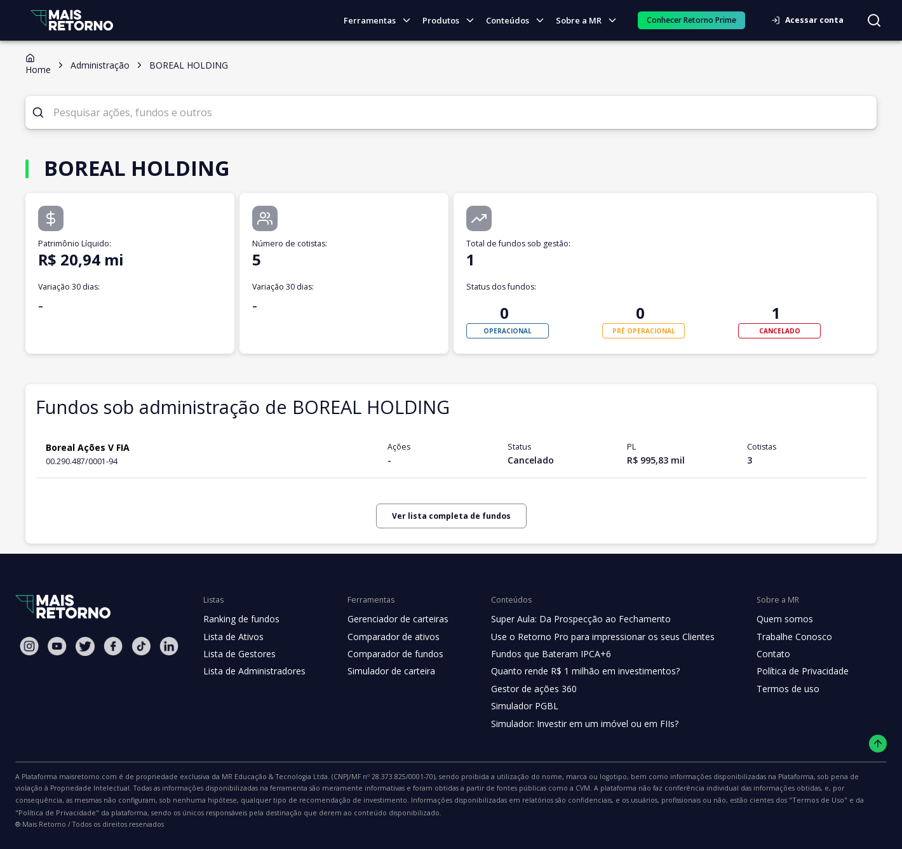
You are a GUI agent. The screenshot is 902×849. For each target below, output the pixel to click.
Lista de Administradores (251, 671)
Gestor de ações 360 (524, 689)
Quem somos (766, 619)
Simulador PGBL (516, 706)
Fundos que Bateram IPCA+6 (541, 654)
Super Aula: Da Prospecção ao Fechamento (569, 619)
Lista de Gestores (238, 654)
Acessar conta (811, 20)
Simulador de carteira (384, 671)
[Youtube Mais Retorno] (57, 646)
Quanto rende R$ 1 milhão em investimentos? (573, 671)
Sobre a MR (589, 21)
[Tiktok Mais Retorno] (141, 646)
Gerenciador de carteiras (391, 619)
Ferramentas (382, 21)
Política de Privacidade (785, 671)
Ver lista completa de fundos (451, 516)
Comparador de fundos (387, 654)
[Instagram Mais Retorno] (29, 646)
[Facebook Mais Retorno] (113, 646)
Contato (755, 654)
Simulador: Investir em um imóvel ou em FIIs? (573, 724)
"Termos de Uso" (502, 800)
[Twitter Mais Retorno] (85, 646)
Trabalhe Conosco (776, 637)
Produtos (452, 21)
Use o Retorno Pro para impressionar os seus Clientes (590, 637)
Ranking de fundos (240, 619)
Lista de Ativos (231, 637)
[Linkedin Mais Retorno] (168, 646)
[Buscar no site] (874, 20)
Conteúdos (519, 21)
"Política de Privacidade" (583, 800)
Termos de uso (769, 689)
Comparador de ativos (386, 637)
